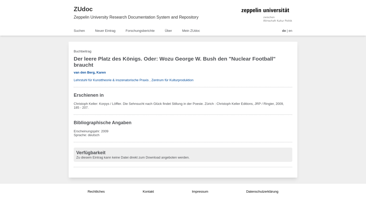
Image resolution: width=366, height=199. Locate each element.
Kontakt (148, 191)
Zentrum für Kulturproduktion (172, 80)
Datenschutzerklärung (262, 191)
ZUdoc (83, 9)
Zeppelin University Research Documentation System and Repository (136, 17)
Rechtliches (96, 191)
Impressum (200, 191)
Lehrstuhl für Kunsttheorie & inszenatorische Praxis (111, 80)
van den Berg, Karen (90, 72)
